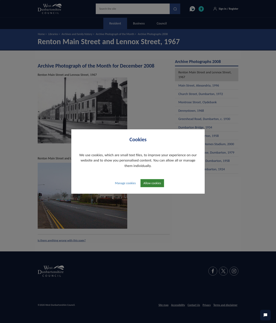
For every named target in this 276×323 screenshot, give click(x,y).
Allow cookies (152, 183)
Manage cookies (125, 183)
